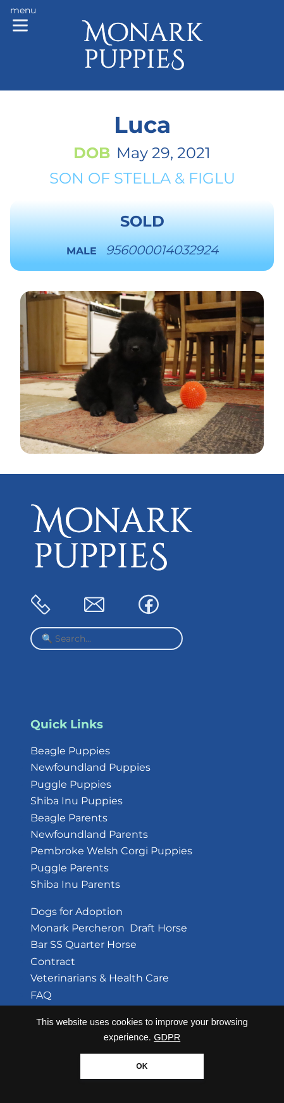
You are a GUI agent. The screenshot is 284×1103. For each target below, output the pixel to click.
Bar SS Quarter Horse (83, 944)
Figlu (211, 178)
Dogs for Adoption (76, 912)
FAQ (40, 995)
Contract (52, 962)
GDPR (167, 1037)
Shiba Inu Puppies (76, 801)
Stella (142, 178)
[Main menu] (23, 20)
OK (141, 1066)
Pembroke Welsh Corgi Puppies (111, 851)
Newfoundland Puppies (90, 767)
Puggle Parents (69, 868)
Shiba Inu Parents (75, 884)
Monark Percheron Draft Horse (108, 928)
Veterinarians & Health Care (99, 978)
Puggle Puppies (70, 784)
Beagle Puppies (70, 751)
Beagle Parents (69, 818)
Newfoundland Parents (89, 834)
